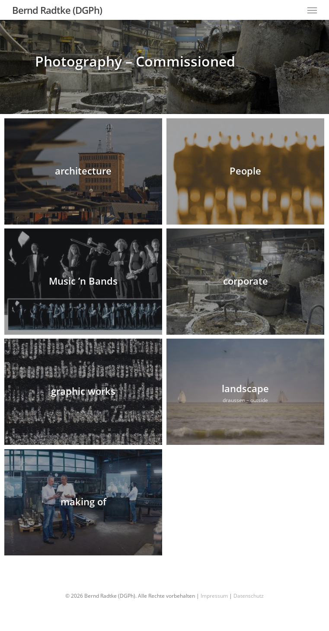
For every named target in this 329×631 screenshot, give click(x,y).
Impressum (214, 595)
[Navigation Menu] (312, 10)
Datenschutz (248, 595)
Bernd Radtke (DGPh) (57, 10)
